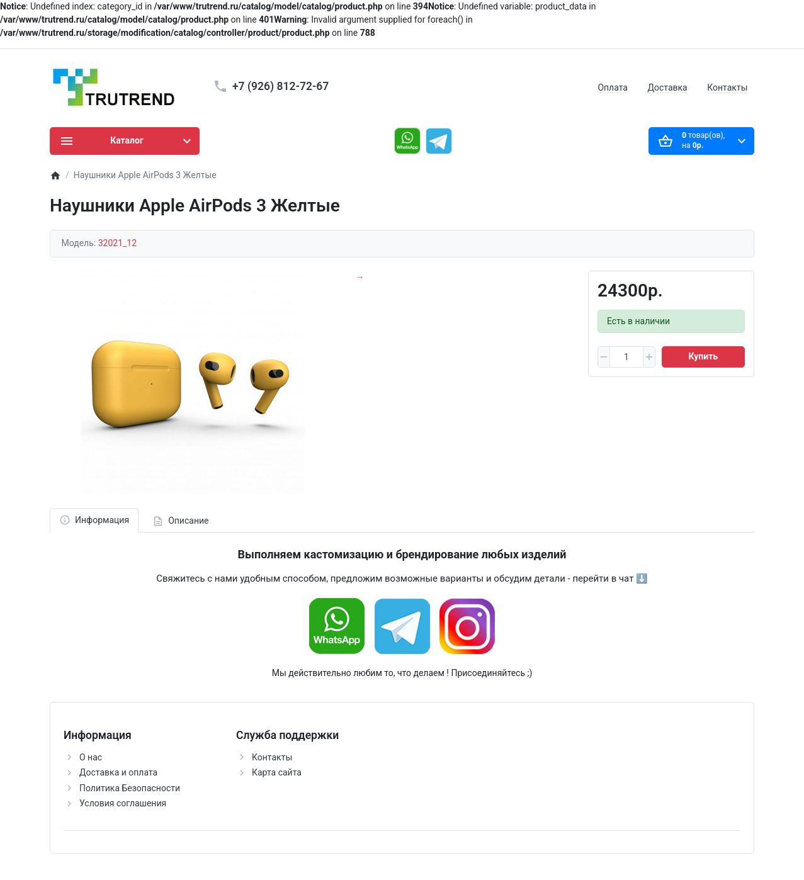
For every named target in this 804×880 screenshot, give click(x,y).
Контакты (727, 87)
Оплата (612, 87)
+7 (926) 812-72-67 (280, 86)
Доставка (667, 87)
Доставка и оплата (118, 772)
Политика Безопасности (129, 788)
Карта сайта (277, 772)
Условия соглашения (122, 803)
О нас (90, 757)
